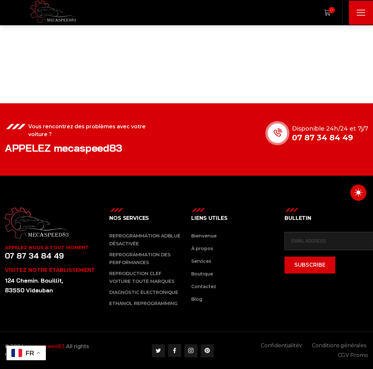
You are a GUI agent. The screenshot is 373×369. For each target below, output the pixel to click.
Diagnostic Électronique (143, 292)
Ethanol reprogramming (143, 303)
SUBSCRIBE (310, 265)
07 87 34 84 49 (323, 137)
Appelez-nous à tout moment (47, 247)
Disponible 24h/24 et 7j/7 (331, 128)
